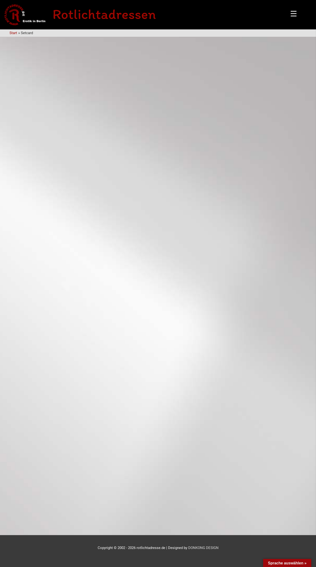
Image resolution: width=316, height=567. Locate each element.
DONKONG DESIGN (203, 548)
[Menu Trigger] (293, 13)
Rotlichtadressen (104, 14)
